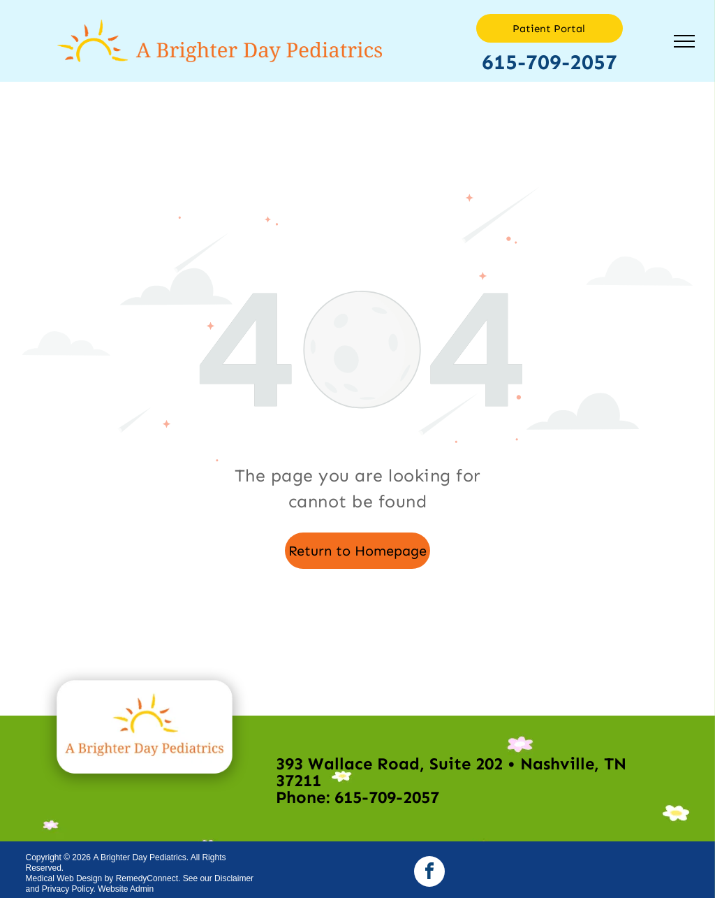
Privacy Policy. (69, 889)
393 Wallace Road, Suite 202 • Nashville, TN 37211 (451, 771)
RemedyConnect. (148, 878)
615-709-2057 (549, 62)
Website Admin (126, 889)
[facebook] (429, 873)
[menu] (684, 41)
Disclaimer (233, 878)
